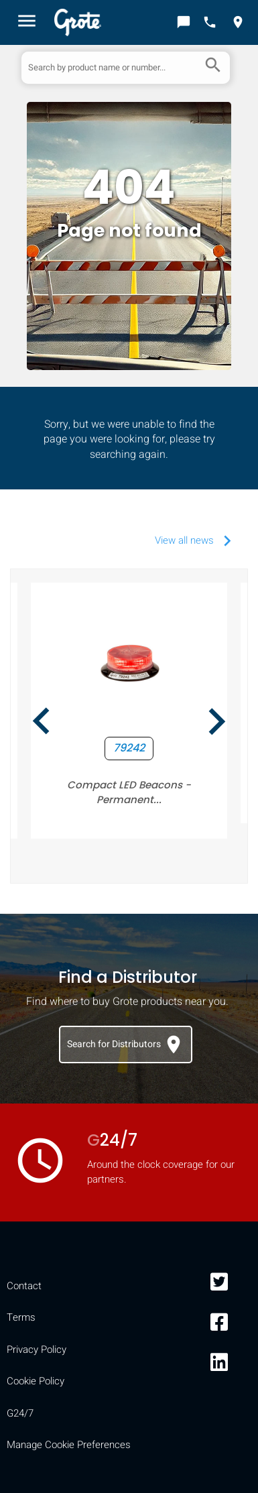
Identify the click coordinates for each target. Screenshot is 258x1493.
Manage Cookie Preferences (69, 1444)
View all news (196, 540)
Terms (21, 1317)
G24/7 (20, 1413)
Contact (24, 1285)
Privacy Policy (36, 1349)
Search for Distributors (125, 1044)
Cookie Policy (35, 1381)
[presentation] (41, 724)
